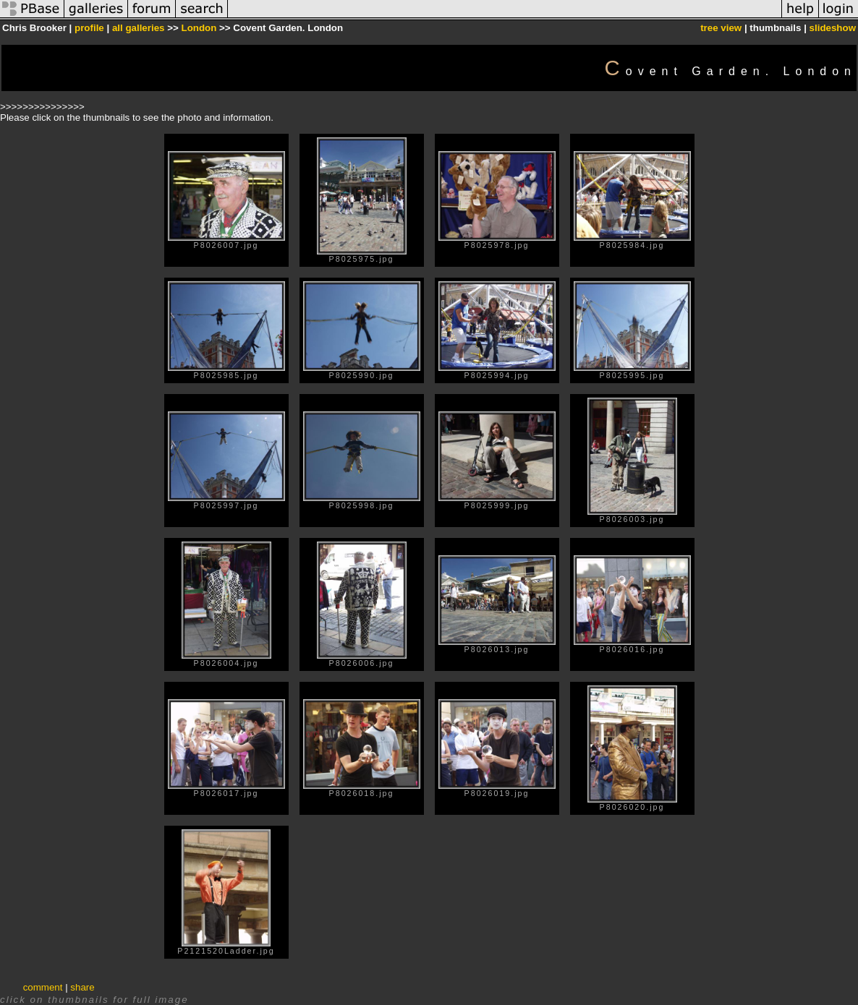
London (198, 27)
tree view (721, 27)
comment (43, 987)
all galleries (138, 27)
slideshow (833, 27)
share (82, 987)
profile (89, 27)
